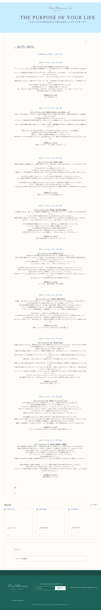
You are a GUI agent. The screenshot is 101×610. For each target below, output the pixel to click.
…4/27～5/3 (11, 528)
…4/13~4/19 (75, 528)
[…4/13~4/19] (82, 516)
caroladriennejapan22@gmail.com (86, 587)
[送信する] (60, 588)
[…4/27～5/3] (18, 516)
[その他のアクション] (86, 42)
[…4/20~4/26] (50, 516)
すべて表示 (93, 504)
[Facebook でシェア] (15, 488)
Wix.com (66, 604)
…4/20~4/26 (43, 528)
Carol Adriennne (58, 8)
